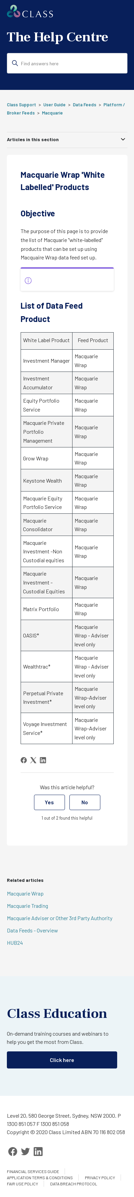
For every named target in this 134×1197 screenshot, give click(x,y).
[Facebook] (24, 760)
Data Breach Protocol (73, 1183)
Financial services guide (33, 1171)
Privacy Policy (100, 1177)
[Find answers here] (67, 63)
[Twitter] (25, 1151)
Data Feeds (84, 104)
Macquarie (52, 113)
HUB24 (15, 942)
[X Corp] (33, 760)
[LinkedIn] (43, 760)
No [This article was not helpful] (84, 802)
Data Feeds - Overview (32, 930)
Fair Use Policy (22, 1183)
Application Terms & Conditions (40, 1177)
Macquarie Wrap (25, 893)
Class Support (21, 104)
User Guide (54, 104)
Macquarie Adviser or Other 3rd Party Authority (59, 918)
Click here (62, 1060)
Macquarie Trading (27, 905)
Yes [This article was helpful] (49, 802)
